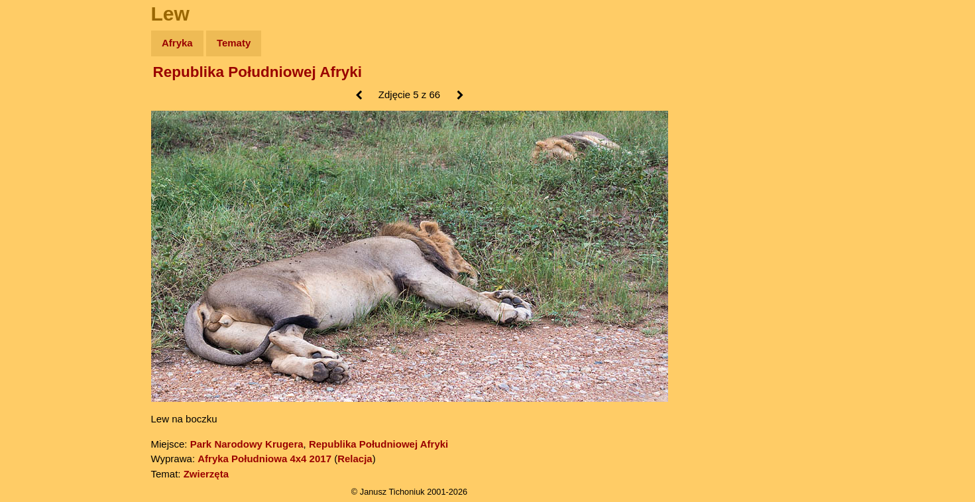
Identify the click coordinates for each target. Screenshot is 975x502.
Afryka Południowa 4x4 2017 (264, 458)
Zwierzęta (206, 473)
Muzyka (40, 196)
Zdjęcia (39, 120)
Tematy (234, 42)
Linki (34, 247)
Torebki (40, 273)
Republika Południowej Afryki (257, 72)
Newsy (38, 145)
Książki (39, 171)
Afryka (177, 42)
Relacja (355, 458)
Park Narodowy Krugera (247, 444)
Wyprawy (44, 94)
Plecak (38, 222)
